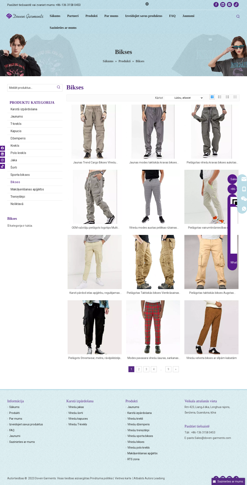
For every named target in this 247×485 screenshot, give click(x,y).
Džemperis (18, 138)
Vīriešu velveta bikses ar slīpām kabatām (211, 358)
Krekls (14, 145)
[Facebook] (216, 4)
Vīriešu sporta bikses (140, 436)
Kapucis (15, 131)
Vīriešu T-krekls (77, 424)
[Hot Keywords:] (238, 16)
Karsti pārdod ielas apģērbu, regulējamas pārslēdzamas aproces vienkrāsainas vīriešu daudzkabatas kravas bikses (95, 293)
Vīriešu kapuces (78, 418)
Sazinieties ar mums (22, 441)
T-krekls (15, 124)
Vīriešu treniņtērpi (138, 430)
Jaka (13, 160)
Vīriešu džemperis (138, 424)
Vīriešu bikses (135, 441)
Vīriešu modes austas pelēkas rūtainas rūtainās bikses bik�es (153, 228)
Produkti (14, 413)
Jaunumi (14, 436)
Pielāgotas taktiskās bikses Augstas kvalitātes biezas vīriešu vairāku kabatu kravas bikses (211, 293)
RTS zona (133, 459)
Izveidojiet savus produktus (26, 424)
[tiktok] (236, 4)
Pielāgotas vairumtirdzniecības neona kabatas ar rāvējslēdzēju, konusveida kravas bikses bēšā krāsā (212, 228)
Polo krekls (18, 153)
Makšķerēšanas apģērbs (27, 189)
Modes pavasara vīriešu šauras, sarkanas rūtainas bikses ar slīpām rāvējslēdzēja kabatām (152, 358)
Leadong (159, 478)
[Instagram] (229, 4)
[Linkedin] (222, 4)
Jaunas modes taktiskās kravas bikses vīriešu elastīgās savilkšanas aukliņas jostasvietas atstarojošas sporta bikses (153, 163)
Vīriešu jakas (76, 407)
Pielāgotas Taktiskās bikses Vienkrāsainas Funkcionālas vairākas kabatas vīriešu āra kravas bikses (153, 293)
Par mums (15, 418)
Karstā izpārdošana (23, 109)
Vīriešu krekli (135, 418)
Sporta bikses (20, 175)
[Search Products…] (31, 87)
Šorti (13, 167)
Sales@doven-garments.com (213, 438)
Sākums (14, 407)
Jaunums (16, 116)
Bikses (15, 182)
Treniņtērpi (17, 196)
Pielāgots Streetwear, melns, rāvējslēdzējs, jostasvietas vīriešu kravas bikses (94, 358)
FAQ (11, 430)
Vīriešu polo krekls (138, 447)
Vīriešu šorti (75, 413)
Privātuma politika (101, 478)
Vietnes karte (123, 478)
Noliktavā (16, 204)
